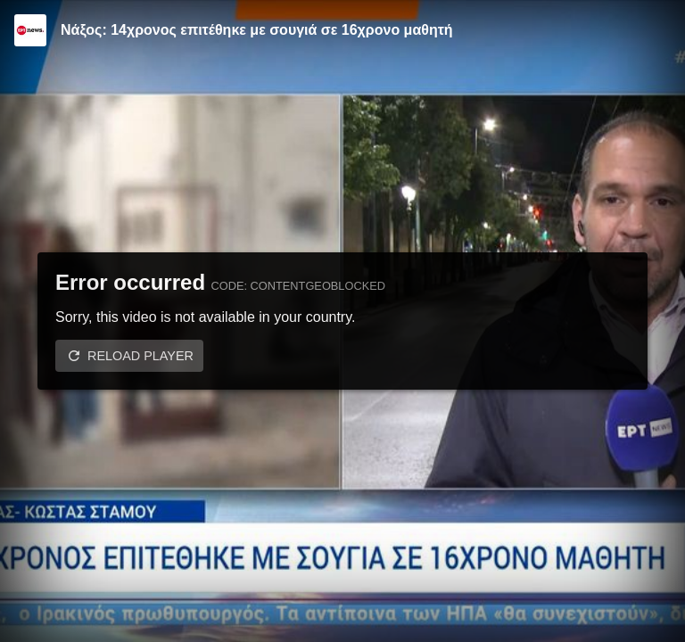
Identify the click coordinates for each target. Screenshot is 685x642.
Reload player (140, 356)
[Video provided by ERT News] (30, 30)
